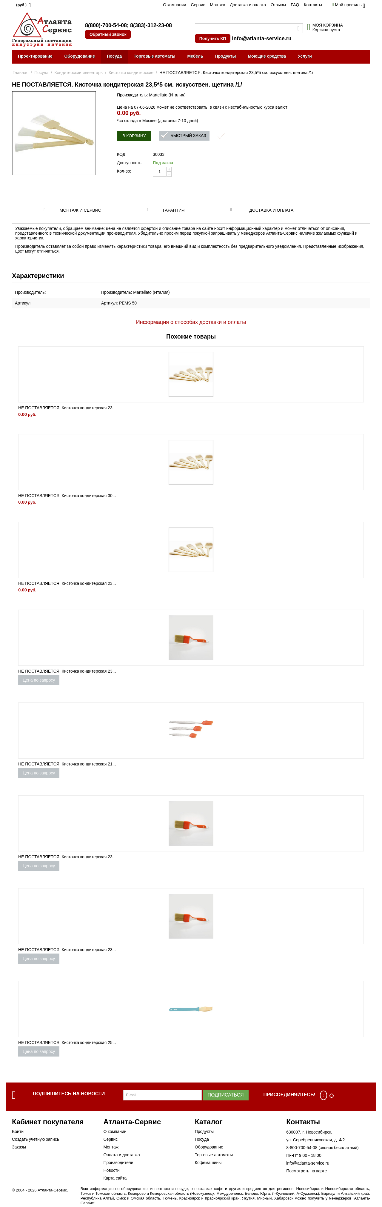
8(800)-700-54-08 (106, 25)
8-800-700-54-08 (301, 1147)
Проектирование (35, 56)
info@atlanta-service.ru (262, 38)
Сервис (198, 4)
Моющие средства (267, 56)
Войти (18, 1131)
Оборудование (79, 56)
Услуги (305, 56)
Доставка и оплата (248, 4)
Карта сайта (115, 1178)
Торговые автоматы (154, 56)
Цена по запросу (39, 680)
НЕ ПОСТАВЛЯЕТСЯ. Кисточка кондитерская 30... (67, 495)
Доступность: (130, 162)
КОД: (122, 154)
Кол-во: (124, 171)
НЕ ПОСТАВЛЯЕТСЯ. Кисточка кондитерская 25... (67, 1042)
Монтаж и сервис (80, 210)
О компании (174, 4)
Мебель (195, 56)
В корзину (134, 135)
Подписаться (226, 1094)
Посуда (114, 56)
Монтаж (217, 4)
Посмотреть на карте (306, 1170)
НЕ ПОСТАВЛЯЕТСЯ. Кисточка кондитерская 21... (67, 764)
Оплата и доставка (121, 1154)
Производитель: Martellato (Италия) (151, 95)
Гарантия (174, 210)
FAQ (295, 4)
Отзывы (278, 4)
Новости (111, 1170)
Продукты (225, 56)
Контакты (313, 4)
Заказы (19, 1147)
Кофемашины (208, 1162)
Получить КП (212, 38)
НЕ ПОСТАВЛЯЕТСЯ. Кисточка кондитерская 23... (67, 407)
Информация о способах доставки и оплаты (191, 322)
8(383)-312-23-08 (151, 25)
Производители (118, 1162)
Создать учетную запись (35, 1139)
